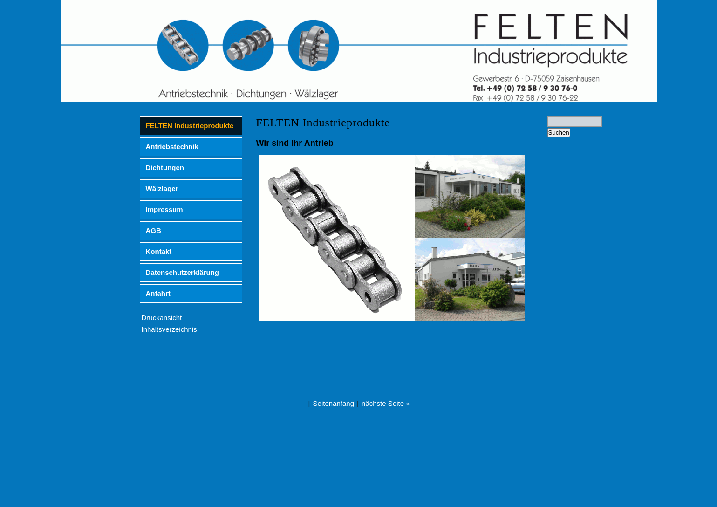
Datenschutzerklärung (182, 272)
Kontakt (159, 251)
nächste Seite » (386, 403)
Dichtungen (165, 167)
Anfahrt (158, 293)
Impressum (164, 209)
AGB (153, 230)
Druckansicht (162, 318)
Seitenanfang (333, 403)
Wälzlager (162, 188)
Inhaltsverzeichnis (169, 329)
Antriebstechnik (172, 147)
